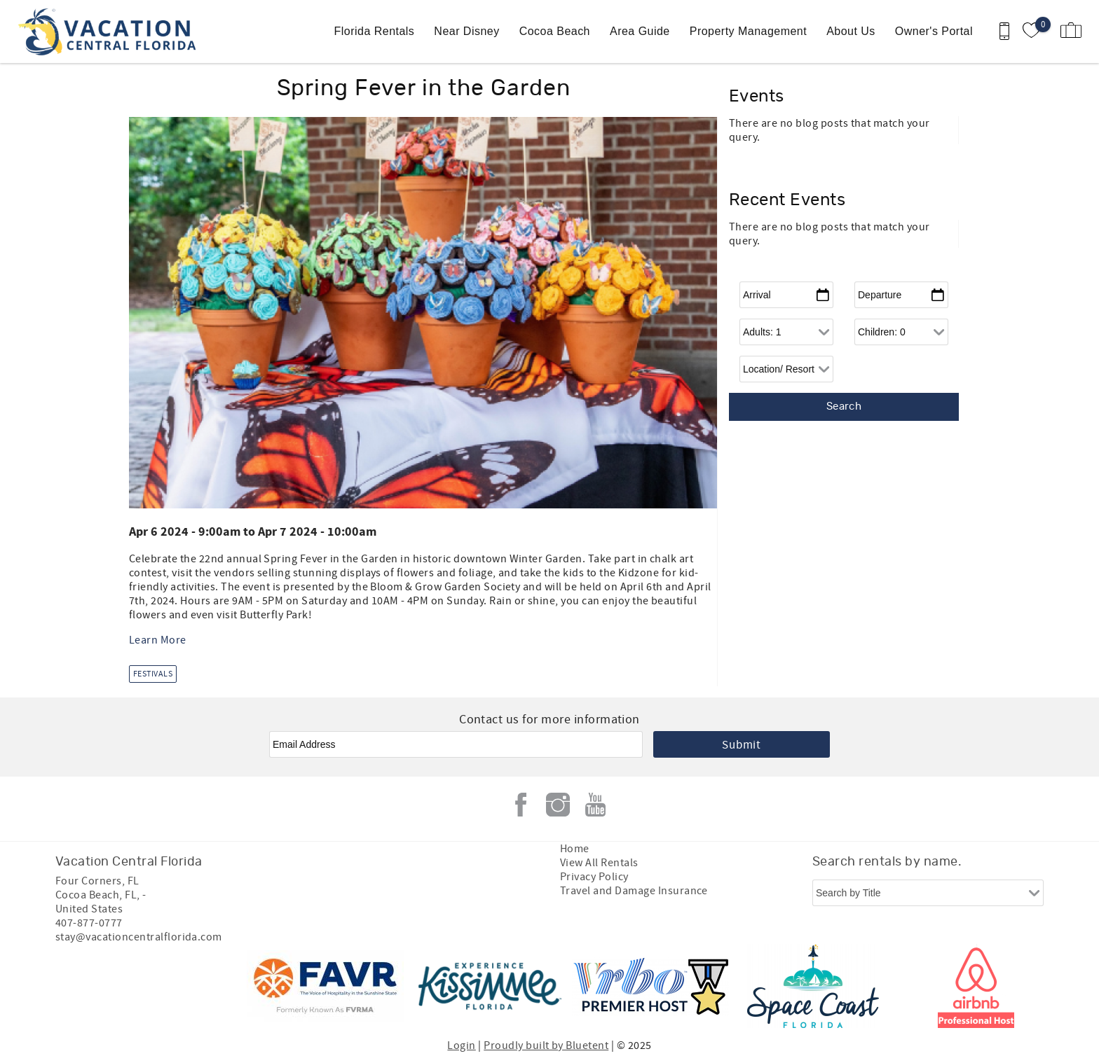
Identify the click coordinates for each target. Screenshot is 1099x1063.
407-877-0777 (89, 923)
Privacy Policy (594, 877)
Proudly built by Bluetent (546, 1045)
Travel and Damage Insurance (634, 891)
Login (461, 1045)
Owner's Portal (934, 31)
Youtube (595, 805)
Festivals (152, 674)
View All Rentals (599, 863)
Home (574, 849)
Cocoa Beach (554, 31)
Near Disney (466, 31)
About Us (850, 31)
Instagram (558, 805)
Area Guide (640, 31)
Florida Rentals (374, 31)
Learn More (157, 640)
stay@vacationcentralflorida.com (138, 937)
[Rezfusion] (175, 986)
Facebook (521, 805)
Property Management (748, 31)
